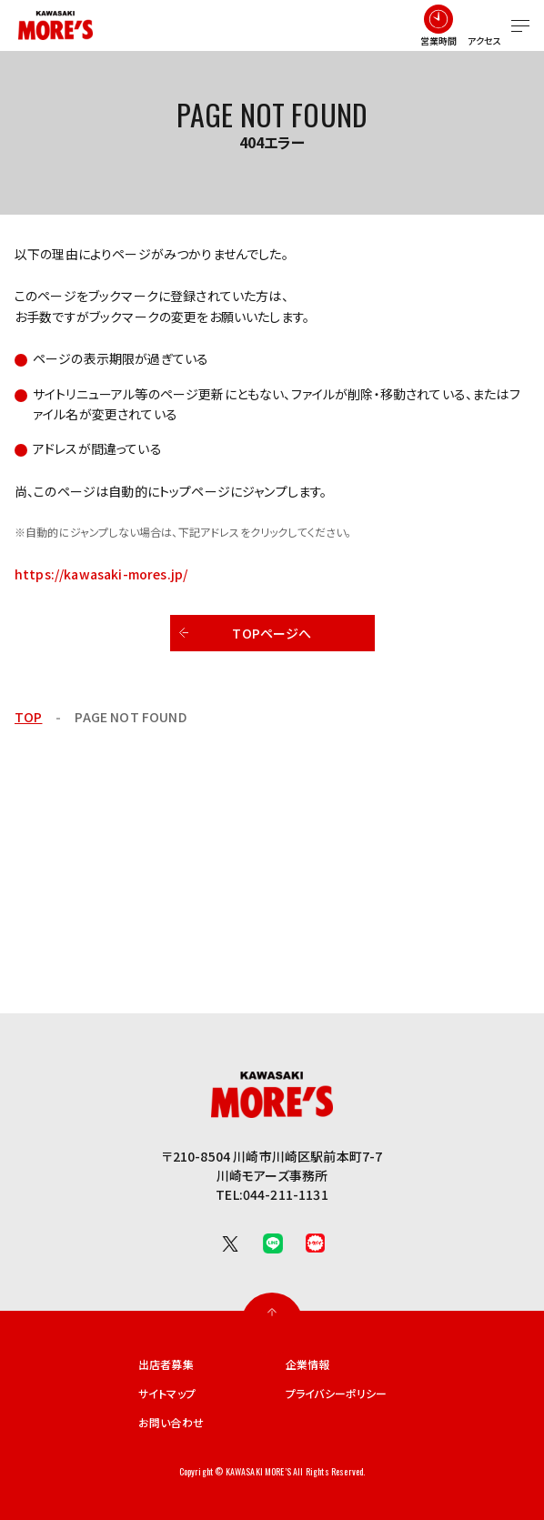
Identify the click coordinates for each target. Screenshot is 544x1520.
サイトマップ (167, 1393)
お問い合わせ (171, 1422)
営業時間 (439, 40)
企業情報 (308, 1364)
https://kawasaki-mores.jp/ (101, 574)
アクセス (485, 40)
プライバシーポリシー (337, 1393)
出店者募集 (166, 1364)
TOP (28, 717)
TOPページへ (271, 633)
